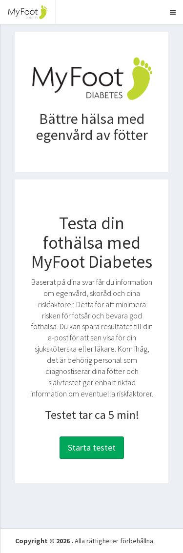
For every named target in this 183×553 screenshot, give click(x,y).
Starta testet (92, 447)
